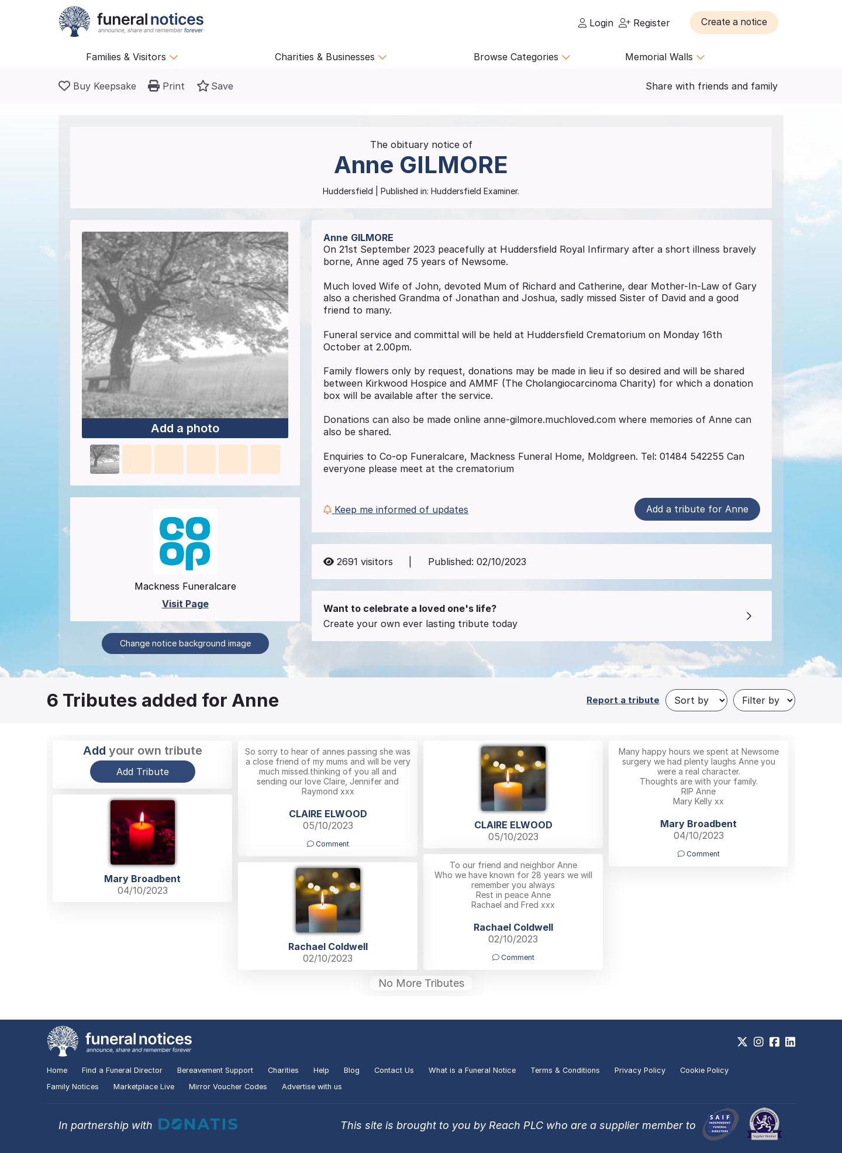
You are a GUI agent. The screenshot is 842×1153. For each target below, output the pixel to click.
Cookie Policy (704, 1070)
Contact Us (394, 1070)
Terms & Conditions (565, 1070)
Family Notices (73, 1086)
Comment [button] (328, 843)
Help (321, 1070)
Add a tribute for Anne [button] (697, 509)
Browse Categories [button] (522, 57)
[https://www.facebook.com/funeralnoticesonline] (774, 1042)
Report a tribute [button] (623, 699)
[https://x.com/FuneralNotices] (742, 1042)
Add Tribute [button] (142, 771)
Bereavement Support (215, 1070)
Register (644, 23)
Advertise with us (312, 1086)
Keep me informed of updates (395, 509)
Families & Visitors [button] (132, 57)
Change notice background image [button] (185, 643)
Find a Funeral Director (122, 1070)
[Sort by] (696, 700)
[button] (736, 22)
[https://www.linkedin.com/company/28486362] (790, 1042)
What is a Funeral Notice (472, 1070)
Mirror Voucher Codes (228, 1086)
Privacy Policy (640, 1070)
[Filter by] (764, 700)
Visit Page (185, 604)
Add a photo (185, 429)
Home (57, 1070)
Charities (283, 1070)
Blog (352, 1070)
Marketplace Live (143, 1086)
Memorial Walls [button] (665, 57)
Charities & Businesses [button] (331, 57)
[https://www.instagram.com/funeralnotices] (759, 1042)
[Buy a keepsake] (97, 86)
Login (595, 23)
